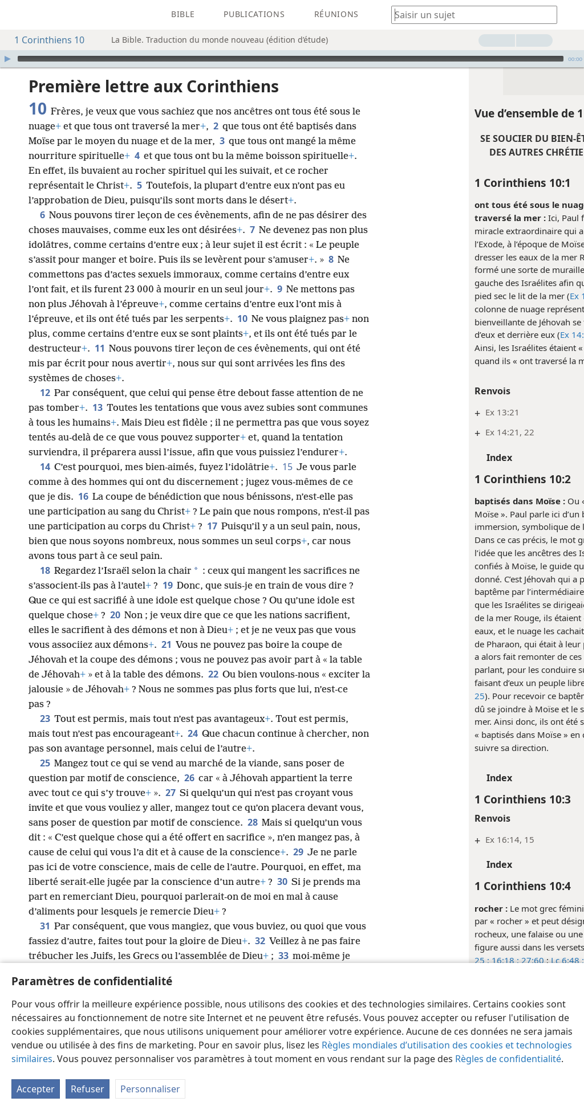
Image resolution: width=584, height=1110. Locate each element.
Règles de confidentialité (508, 1058)
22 (283, 689)
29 (543, 295)
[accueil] (17, 14)
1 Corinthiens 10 (43, 40)
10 (342, 318)
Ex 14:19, (494, 334)
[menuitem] (17, 14)
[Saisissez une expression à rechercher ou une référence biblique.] (469, 14)
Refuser (87, 1089)
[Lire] (7, 58)
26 (189, 792)
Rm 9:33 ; (539, 960)
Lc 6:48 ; (483, 960)
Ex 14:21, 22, (511, 295)
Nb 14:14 (548, 334)
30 (97, 911)
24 (192, 748)
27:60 (447, 960)
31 (45, 955)
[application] (292, 58)
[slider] (290, 59)
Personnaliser (150, 1089)
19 (180, 600)
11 (246, 348)
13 (110, 407)
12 (45, 392)
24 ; (520, 334)
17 (306, 540)
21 (226, 659)
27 (170, 807)
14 (45, 481)
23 (45, 733)
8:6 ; (509, 960)
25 (45, 778)
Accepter (36, 1089)
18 (45, 585)
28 (278, 837)
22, (549, 682)
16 (109, 511)
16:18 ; (420, 960)
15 (287, 481)
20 (155, 629)
